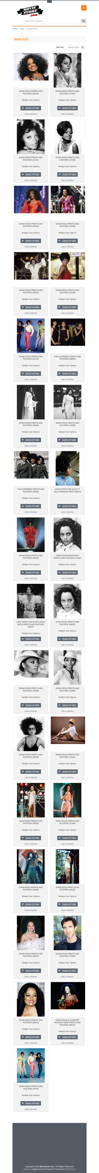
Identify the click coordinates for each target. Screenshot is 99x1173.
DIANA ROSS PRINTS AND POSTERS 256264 (67, 888)
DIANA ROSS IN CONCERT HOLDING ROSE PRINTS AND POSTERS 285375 (67, 1022)
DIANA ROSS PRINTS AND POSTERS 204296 (67, 291)
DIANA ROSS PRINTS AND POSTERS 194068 (31, 689)
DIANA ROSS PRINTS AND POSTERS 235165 (31, 822)
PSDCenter (70, 1169)
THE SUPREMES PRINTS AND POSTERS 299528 (67, 358)
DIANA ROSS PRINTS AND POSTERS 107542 (67, 92)
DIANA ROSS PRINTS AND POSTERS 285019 (31, 1021)
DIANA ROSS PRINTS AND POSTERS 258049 (31, 955)
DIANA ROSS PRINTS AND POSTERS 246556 (31, 888)
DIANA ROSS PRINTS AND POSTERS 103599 (67, 424)
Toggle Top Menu (49, 1)
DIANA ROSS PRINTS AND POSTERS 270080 (67, 955)
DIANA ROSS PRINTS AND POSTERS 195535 (31, 756)
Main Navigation (15, 21)
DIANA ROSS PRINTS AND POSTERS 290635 (31, 556)
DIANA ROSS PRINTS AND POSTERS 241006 (67, 822)
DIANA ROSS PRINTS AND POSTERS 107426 (31, 158)
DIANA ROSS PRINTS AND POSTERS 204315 (31, 291)
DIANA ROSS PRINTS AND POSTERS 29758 (31, 1087)
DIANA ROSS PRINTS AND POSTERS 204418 (67, 225)
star (22, 29)
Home (15, 29)
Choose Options (32, 108)
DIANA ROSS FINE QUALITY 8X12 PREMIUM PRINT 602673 (67, 490)
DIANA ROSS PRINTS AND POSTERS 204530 (31, 92)
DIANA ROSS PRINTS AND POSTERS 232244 (67, 756)
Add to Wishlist (31, 114)
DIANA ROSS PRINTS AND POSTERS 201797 (31, 358)
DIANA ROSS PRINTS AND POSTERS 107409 (67, 158)
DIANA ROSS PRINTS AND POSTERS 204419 (31, 225)
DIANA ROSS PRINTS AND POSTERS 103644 (31, 424)
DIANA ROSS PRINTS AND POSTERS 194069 (67, 689)
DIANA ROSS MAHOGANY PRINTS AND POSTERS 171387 (67, 556)
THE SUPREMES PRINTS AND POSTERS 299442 (30, 490)
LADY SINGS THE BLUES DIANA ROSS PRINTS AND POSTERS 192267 (30, 624)
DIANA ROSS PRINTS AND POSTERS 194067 (67, 623)
